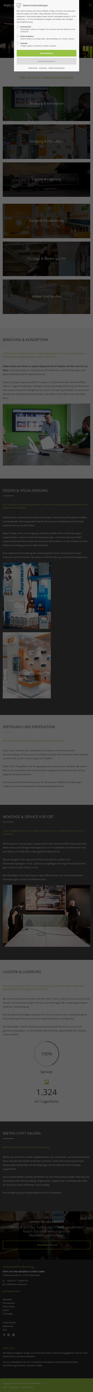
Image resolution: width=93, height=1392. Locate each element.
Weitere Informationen (56, 68)
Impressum (43, 68)
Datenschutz (33, 68)
